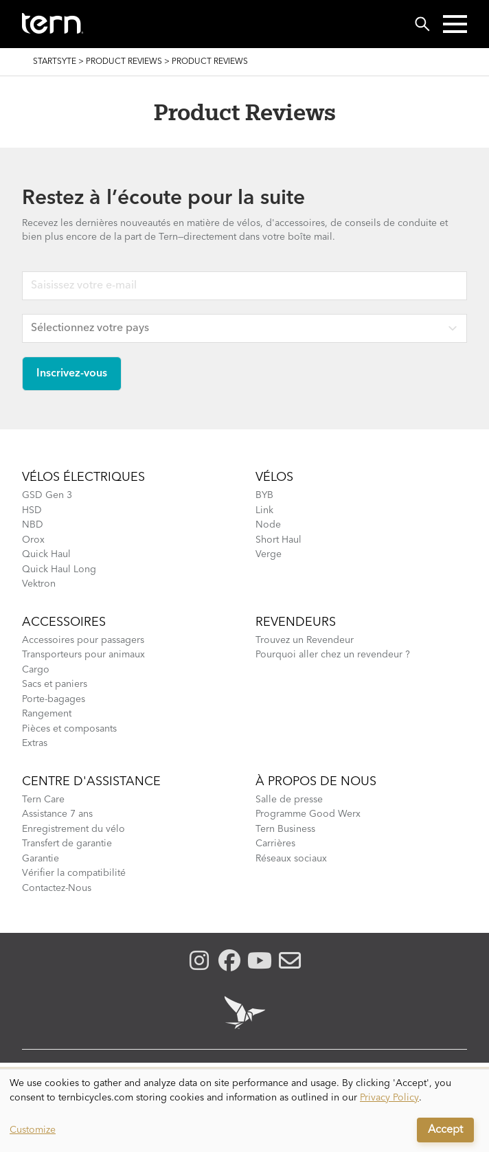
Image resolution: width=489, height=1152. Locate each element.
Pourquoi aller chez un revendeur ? (332, 654)
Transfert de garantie (67, 843)
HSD (32, 510)
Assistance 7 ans (57, 814)
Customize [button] (33, 1130)
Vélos (274, 477)
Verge (268, 554)
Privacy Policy (389, 1098)
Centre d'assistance (91, 782)
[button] (455, 24)
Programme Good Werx (308, 814)
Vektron (39, 584)
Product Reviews (124, 62)
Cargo (35, 670)
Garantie (40, 858)
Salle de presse (289, 799)
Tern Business (285, 829)
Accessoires (64, 622)
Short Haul (278, 540)
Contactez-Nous (56, 888)
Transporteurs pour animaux (83, 654)
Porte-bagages (53, 699)
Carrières (275, 843)
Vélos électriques (83, 477)
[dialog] (244, 1111)
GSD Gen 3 (47, 495)
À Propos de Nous (315, 782)
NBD (32, 525)
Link (264, 510)
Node (268, 525)
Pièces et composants (69, 729)
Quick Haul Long (59, 569)
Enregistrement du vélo (73, 829)
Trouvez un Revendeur (304, 640)
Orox (33, 540)
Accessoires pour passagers (83, 640)
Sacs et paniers (54, 684)
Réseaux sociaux (291, 858)
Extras (34, 743)
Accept (445, 1130)
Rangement (46, 714)
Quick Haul (46, 554)
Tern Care (43, 799)
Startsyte (54, 62)
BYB (264, 495)
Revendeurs (295, 622)
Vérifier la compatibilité (74, 873)
